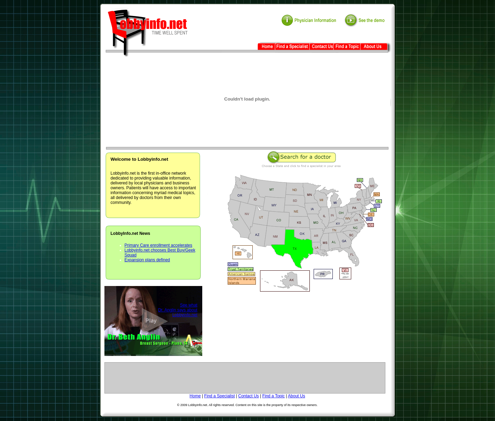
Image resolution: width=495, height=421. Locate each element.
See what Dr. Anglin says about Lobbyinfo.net (177, 310)
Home (195, 396)
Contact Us (248, 396)
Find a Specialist (219, 396)
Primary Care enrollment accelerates (158, 245)
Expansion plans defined (147, 259)
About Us (296, 396)
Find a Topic (273, 396)
